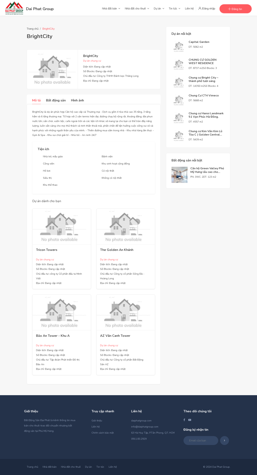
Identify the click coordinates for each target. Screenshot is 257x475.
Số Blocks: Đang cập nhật (97, 71)
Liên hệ (96, 426)
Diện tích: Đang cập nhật (97, 66)
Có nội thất (108, 170)
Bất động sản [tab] (56, 100)
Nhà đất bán (50, 467)
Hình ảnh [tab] (77, 100)
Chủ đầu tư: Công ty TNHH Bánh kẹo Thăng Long (110, 76)
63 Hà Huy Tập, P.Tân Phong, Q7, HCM (153, 432)
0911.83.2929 (139, 439)
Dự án (88, 467)
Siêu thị (47, 178)
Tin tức (100, 467)
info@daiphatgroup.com (144, 426)
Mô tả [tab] (36, 100)
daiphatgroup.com (141, 420)
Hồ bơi (46, 170)
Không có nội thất (112, 178)
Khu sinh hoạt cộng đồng (116, 163)
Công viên (48, 163)
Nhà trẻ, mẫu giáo (53, 156)
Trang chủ (33, 29)
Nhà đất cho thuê (71, 467)
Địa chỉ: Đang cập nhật (96, 80)
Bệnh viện (107, 156)
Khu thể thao (50, 185)
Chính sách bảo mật (103, 432)
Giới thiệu (97, 420)
